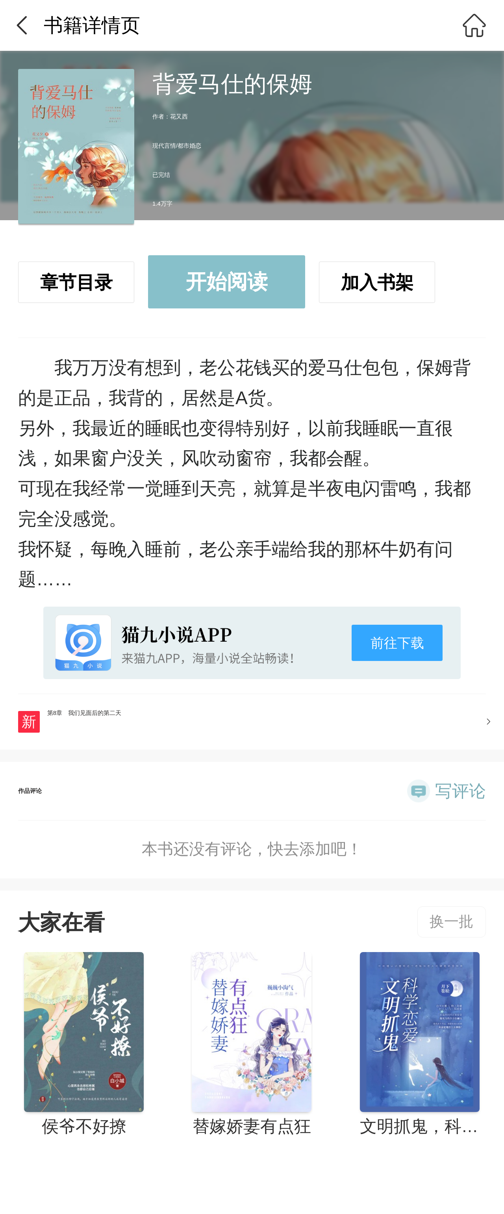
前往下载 (397, 642)
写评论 (460, 790)
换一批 (451, 921)
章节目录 (76, 282)
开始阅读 (227, 281)
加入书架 (377, 282)
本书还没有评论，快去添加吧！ (252, 849)
